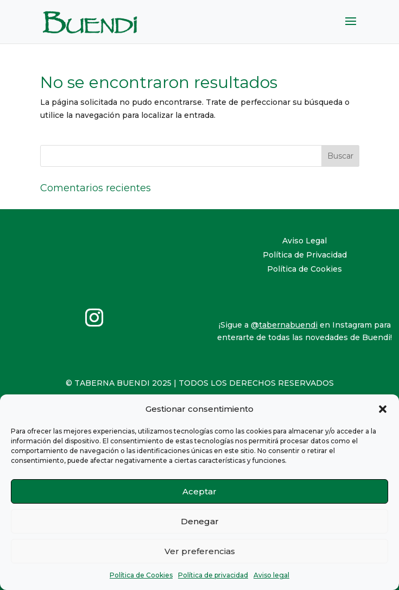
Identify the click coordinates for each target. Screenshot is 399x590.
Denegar (200, 521)
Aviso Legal (304, 241)
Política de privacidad (213, 575)
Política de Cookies (141, 575)
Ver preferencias (199, 551)
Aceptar (199, 491)
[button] (382, 409)
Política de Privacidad (305, 255)
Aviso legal (271, 575)
